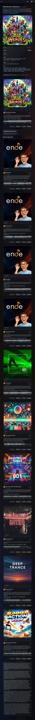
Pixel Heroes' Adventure (11, 112)
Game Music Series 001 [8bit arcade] (13, 486)
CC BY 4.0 (29, 47)
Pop (4, 338)
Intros (5, 58)
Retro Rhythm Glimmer (10, 435)
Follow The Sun (9, 226)
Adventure (16, 58)
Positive (8, 63)
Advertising (20, 58)
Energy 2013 (8, 172)
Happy (5, 63)
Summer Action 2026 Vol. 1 (11, 642)
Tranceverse (8, 383)
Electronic (5, 54)
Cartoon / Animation (6, 59)
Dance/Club (5, 233)
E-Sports (18, 59)
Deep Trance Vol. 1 (9, 589)
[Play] (4, 112)
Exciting (15, 63)
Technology (12, 58)
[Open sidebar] (1, 2)
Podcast (24, 58)
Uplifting (11, 63)
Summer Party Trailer (10, 331)
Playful (18, 63)
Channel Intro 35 (9, 539)
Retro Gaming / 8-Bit (13, 59)
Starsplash (8, 279)
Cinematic (5, 544)
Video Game (8, 58)
